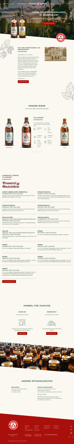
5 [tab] (37, 151)
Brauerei (5, 3)
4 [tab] (35, 151)
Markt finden (22, 333)
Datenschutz (47, 425)
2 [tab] (33, 151)
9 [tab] (41, 151)
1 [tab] (32, 151)
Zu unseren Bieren (49, 23)
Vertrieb (52, 3)
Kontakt (69, 3)
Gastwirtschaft (22, 3)
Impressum (46, 427)
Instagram (56, 425)
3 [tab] (34, 151)
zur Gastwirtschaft (9, 281)
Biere (12, 3)
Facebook (55, 427)
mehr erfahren (23, 81)
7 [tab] (39, 151)
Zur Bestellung (51, 333)
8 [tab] (40, 151)
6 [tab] (38, 151)
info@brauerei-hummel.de (52, 434)
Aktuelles (60, 3)
